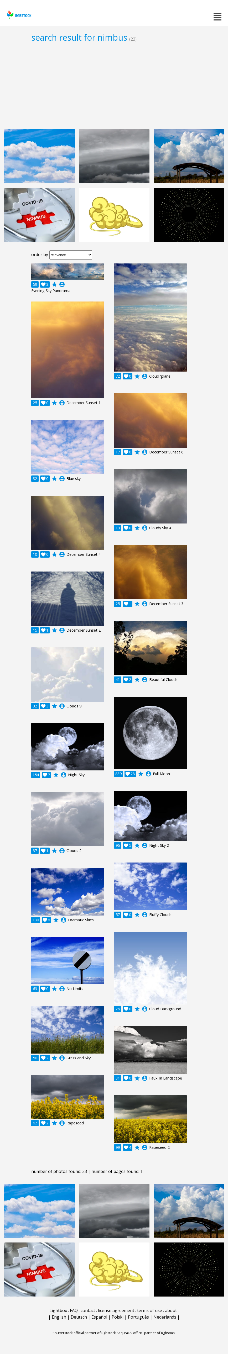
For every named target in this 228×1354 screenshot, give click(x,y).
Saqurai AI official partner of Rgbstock (146, 1332)
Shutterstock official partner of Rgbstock (84, 1332)
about (171, 1310)
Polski (117, 1317)
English (59, 1317)
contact (88, 1310)
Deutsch (79, 1317)
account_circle (62, 284)
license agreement (116, 1310)
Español (99, 1317)
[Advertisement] (114, 85)
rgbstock (19, 14)
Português (138, 1317)
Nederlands (164, 1317)
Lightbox (58, 1310)
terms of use (149, 1310)
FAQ (74, 1310)
